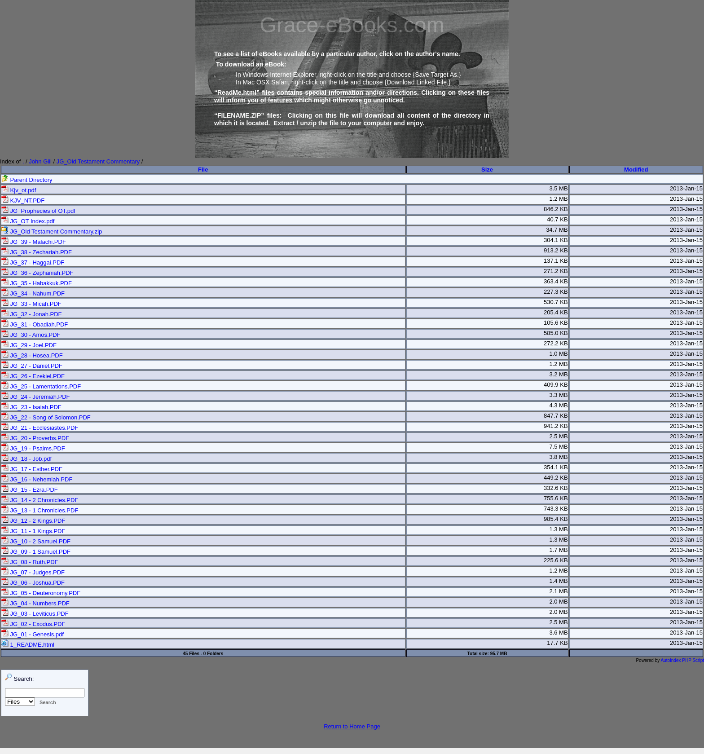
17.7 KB (557, 642)
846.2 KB (556, 209)
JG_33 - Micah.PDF (31, 303)
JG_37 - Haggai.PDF (32, 262)
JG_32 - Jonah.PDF (31, 314)
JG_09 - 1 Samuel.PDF (35, 551)
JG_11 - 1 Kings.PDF (33, 531)
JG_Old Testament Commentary (98, 161)
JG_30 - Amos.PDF (31, 334)
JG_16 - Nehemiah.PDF (36, 479)
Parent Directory (27, 179)
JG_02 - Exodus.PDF (33, 624)
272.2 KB (556, 343)
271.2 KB (556, 271)
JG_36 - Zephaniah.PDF (37, 272)
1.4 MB (558, 581)
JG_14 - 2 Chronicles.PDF (39, 500)
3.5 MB (558, 188)
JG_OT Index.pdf (27, 221)
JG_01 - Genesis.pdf (32, 634)
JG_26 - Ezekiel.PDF (33, 376)
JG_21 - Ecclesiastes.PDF (39, 427)
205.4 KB (556, 312)
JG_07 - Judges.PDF (33, 572)
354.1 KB (556, 467)
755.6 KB (556, 498)
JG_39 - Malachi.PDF (33, 241)
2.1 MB (558, 591)
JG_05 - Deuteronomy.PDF (40, 593)
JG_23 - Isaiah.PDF (31, 407)
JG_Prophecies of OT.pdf (38, 210)
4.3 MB (558, 405)
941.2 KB (556, 426)
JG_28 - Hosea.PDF (32, 355)
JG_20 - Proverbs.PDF (35, 438)
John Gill (40, 161)
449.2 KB (556, 477)
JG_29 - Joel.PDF (29, 345)
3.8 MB (558, 457)
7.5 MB (558, 446)
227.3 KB (556, 291)
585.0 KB (556, 333)
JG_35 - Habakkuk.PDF (36, 283)
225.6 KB (556, 560)
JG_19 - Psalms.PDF (33, 448)
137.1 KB (556, 260)
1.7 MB (558, 550)
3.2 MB (558, 374)
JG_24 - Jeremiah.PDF (35, 396)
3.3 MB (558, 395)
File (203, 169)
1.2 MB (558, 198)
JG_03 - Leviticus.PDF (35, 613)
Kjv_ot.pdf (18, 190)
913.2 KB (556, 250)
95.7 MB (498, 653)
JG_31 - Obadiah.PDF (34, 324)
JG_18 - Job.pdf (26, 458)
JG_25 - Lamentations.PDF (41, 386)
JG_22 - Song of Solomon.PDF (46, 417)
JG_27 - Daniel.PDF (31, 365)
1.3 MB (558, 529)
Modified (636, 169)
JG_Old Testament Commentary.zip (51, 231)
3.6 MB (558, 632)
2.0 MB (558, 601)
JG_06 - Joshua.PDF (33, 582)
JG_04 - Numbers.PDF (35, 603)
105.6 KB (556, 322)
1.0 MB (558, 353)
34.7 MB (557, 229)
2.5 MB (558, 436)
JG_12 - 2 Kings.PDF (33, 520)
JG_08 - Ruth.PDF (29, 562)
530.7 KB (556, 302)
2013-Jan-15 (686, 188)
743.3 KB (556, 508)
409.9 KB (556, 384)
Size (487, 169)
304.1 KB (556, 240)
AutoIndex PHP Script (682, 660)
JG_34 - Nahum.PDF (33, 293)
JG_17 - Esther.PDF (31, 469)
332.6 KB (556, 488)
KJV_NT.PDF (22, 200)
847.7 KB (556, 415)
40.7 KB (557, 219)
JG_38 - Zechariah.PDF (36, 252)
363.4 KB (556, 281)
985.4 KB (556, 519)
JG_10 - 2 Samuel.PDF (35, 541)
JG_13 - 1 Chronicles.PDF (39, 510)
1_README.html (27, 644)
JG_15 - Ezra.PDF (29, 489)
